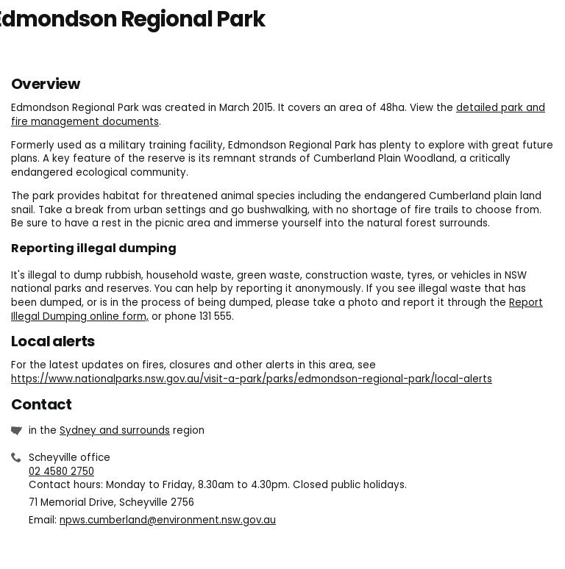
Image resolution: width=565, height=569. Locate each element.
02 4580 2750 (61, 472)
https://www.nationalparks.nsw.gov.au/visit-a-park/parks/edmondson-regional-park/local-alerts (251, 379)
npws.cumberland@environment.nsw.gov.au (168, 520)
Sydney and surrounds (115, 430)
